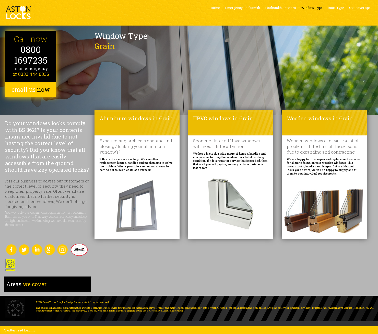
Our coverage (359, 8)
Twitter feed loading (19, 330)
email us (30, 89)
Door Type (336, 8)
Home (215, 8)
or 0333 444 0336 (31, 74)
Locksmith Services (280, 8)
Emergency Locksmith (242, 8)
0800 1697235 (31, 54)
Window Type (312, 8)
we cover (26, 284)
